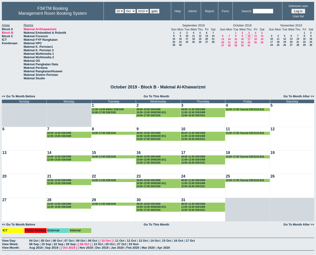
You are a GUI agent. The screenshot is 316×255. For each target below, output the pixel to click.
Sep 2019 (51, 247)
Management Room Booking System (52, 13)
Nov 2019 (86, 247)
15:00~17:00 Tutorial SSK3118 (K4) (245, 109)
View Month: (11, 247)
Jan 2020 (117, 247)
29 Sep (71, 244)
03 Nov (134, 244)
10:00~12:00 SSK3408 (59, 133)
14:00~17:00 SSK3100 (104, 112)
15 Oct (166, 240)
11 (193, 36)
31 (249, 45)
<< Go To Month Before (18, 96)
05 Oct (45, 240)
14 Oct (155, 240)
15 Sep (46, 244)
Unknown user (298, 6)
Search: (247, 11)
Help (177, 11)
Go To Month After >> (299, 96)
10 (187, 36)
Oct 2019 (69, 247)
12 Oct (131, 240)
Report (209, 11)
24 (187, 42)
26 (200, 42)
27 (206, 42)
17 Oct (190, 240)
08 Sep (34, 244)
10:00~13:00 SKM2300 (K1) (151, 112)
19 (200, 39)
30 (180, 45)
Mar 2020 (148, 247)
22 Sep (58, 244)
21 (213, 39)
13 (206, 36)
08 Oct (80, 240)
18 (193, 39)
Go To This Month (156, 96)
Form (225, 11)
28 (213, 42)
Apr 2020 (163, 247)
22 (174, 42)
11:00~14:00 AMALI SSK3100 (108, 109)
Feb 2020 (132, 247)
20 (206, 39)
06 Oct (57, 240)
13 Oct (143, 240)
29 (174, 45)
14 (213, 36)
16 (180, 39)
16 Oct (178, 240)
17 (187, 39)
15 (174, 39)
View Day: (9, 240)
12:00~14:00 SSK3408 (59, 136)
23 (180, 42)
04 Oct (33, 240)
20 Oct (110, 244)
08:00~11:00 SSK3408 (193, 109)
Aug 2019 (36, 247)
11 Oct (119, 240)
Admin (192, 11)
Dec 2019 (101, 247)
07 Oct (69, 240)
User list (298, 16)
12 (200, 36)
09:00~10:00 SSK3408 (148, 109)
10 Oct (106, 240)
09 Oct (92, 240)
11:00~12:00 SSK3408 (193, 112)
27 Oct (121, 244)
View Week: (10, 244)
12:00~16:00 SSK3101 (193, 115)
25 (193, 42)
